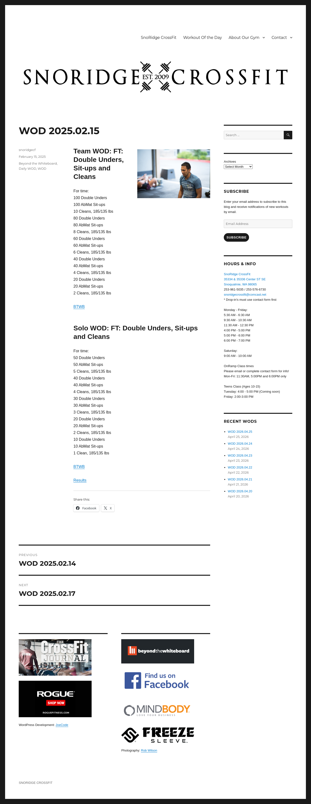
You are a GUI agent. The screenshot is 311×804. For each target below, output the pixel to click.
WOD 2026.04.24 (240, 443)
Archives (230, 161)
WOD (42, 168)
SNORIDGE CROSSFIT (35, 783)
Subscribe (236, 237)
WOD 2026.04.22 (240, 467)
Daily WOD (27, 168)
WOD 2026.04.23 (240, 455)
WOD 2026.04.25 (240, 431)
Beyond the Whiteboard (38, 163)
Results (79, 480)
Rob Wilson (149, 750)
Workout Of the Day (202, 37)
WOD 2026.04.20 (240, 491)
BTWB (79, 307)
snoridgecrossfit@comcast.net (245, 294)
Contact (279, 37)
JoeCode (62, 725)
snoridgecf (27, 150)
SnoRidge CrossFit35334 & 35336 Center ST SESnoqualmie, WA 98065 (245, 279)
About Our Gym (244, 37)
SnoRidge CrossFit (158, 37)
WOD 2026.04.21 (240, 479)
